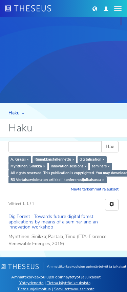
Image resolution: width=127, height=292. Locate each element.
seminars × (101, 166)
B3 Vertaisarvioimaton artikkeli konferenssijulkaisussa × (57, 179)
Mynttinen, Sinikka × (27, 166)
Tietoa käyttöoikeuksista (68, 283)
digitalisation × (92, 159)
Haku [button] (16, 113)
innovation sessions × (68, 166)
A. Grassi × (19, 159)
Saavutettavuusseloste (74, 289)
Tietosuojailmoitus (34, 289)
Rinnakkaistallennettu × (54, 159)
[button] (95, 8)
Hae (110, 146)
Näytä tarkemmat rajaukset (95, 189)
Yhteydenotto (31, 283)
